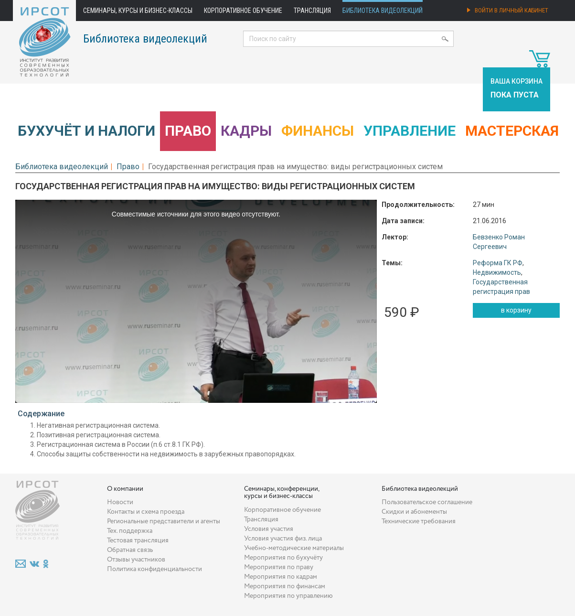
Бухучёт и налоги (86, 130)
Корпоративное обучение (243, 10)
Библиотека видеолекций (382, 10)
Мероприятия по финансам (284, 586)
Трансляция (312, 10)
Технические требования (419, 521)
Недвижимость (497, 272)
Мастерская (512, 130)
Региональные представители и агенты (163, 521)
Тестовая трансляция (138, 540)
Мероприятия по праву (278, 567)
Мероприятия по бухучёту (283, 557)
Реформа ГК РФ (497, 263)
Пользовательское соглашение (427, 502)
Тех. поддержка (129, 531)
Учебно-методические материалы (294, 548)
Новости (120, 502)
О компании (125, 489)
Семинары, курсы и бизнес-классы (137, 10)
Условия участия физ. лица (283, 538)
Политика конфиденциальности (154, 569)
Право (188, 130)
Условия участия (268, 529)
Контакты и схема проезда (145, 512)
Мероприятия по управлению (288, 596)
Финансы (317, 130)
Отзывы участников (136, 559)
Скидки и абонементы (414, 512)
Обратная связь (130, 550)
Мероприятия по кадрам (280, 577)
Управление (409, 130)
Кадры (246, 130)
